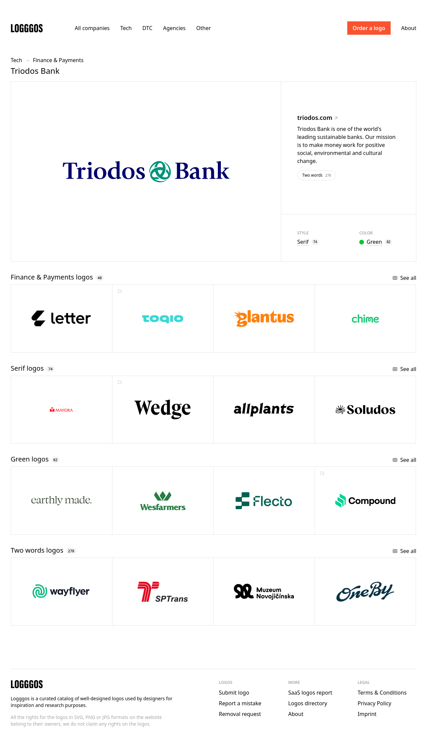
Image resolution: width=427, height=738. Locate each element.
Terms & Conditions (382, 692)
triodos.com (317, 118)
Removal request (240, 714)
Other (203, 28)
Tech (125, 28)
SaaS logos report (310, 692)
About (408, 28)
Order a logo (369, 28)
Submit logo (234, 692)
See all (404, 278)
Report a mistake (240, 703)
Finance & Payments (58, 60)
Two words (316, 175)
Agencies (174, 28)
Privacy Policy (374, 703)
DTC (147, 28)
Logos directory (307, 703)
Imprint (367, 714)
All (92, 28)
